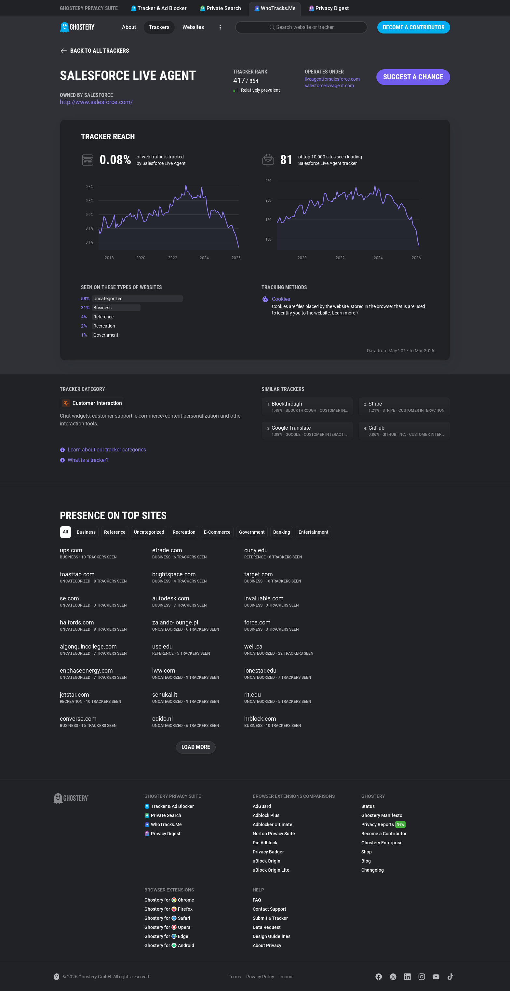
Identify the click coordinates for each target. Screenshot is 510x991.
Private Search (220, 8)
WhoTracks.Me (275, 8)
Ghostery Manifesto (381, 815)
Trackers (159, 27)
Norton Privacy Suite (274, 833)
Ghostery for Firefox (168, 909)
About (129, 27)
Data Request (267, 927)
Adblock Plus (266, 815)
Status (368, 806)
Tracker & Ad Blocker (159, 8)
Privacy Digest (329, 8)
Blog (366, 861)
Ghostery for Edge (166, 936)
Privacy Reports (383, 824)
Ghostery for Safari (167, 918)
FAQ (257, 900)
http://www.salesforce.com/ (96, 102)
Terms (235, 976)
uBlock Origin (266, 861)
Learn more (345, 312)
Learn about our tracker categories (103, 450)
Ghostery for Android (169, 945)
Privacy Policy (260, 976)
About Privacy (267, 945)
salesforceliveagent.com (329, 85)
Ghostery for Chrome (169, 900)
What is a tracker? (84, 460)
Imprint (286, 976)
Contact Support (269, 909)
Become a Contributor (414, 27)
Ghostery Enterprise (382, 842)
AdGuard (262, 806)
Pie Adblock (265, 842)
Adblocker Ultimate (272, 824)
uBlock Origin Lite (271, 870)
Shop (366, 851)
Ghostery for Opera (167, 927)
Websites (193, 27)
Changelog (372, 870)
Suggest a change (413, 77)
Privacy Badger (268, 851)
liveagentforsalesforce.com (332, 79)
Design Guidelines (271, 936)
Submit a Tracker (270, 918)
